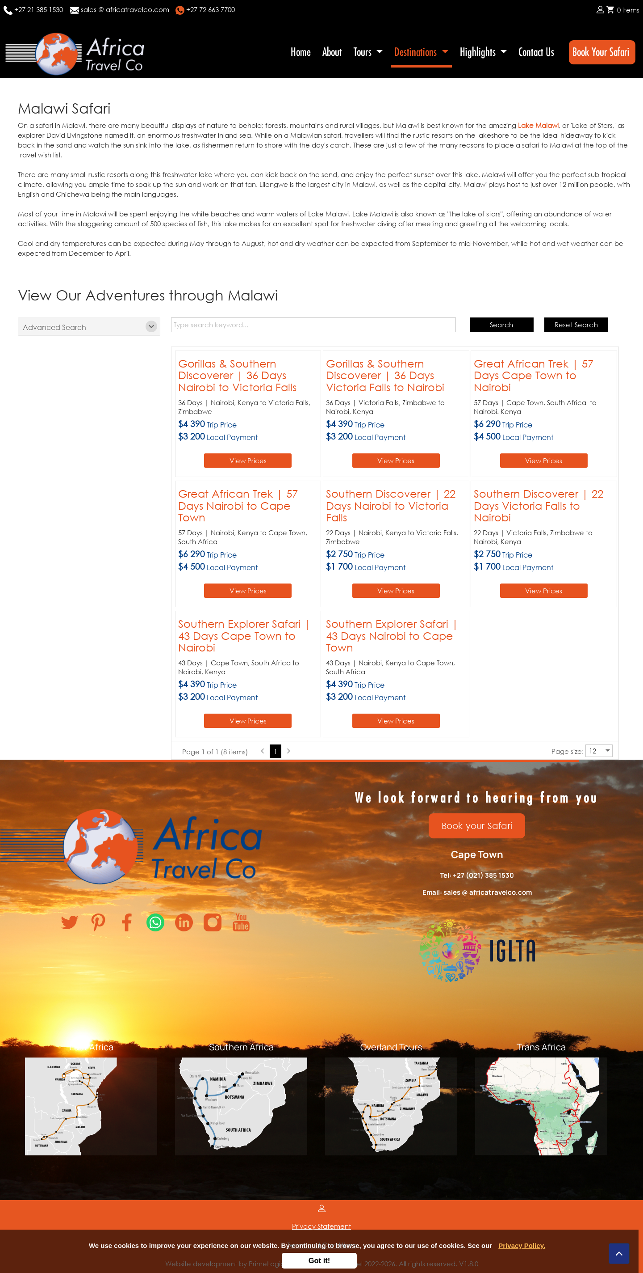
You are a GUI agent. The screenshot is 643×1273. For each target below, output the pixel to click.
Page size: (567, 751)
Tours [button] (364, 52)
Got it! (319, 1260)
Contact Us (536, 52)
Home (301, 52)
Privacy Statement (321, 1226)
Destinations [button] (416, 52)
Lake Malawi (538, 125)
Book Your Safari (602, 52)
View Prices (248, 460)
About (332, 52)
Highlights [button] (479, 52)
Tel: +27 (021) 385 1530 (477, 875)
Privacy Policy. (521, 1245)
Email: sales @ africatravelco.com (477, 892)
